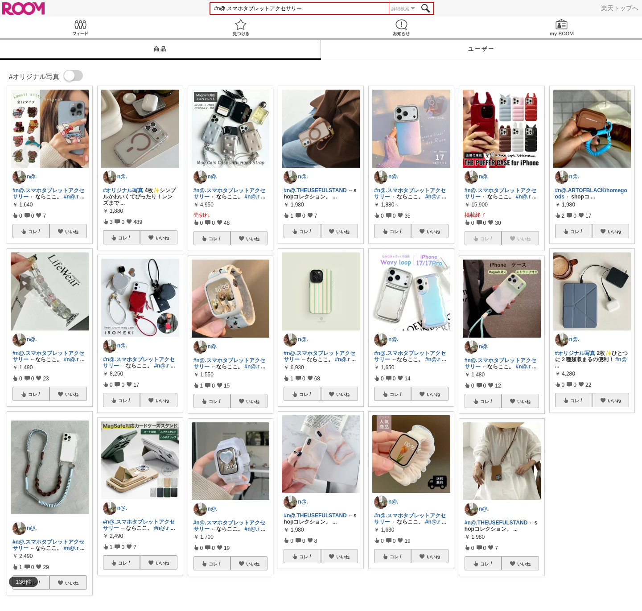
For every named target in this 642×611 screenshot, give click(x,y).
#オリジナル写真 (123, 190)
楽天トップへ (619, 8)
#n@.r (71, 197)
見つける (240, 27)
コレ (34, 231)
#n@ (621, 359)
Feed (80, 27)
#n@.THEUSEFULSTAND (315, 190)
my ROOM (562, 27)
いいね (71, 231)
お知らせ (401, 27)
